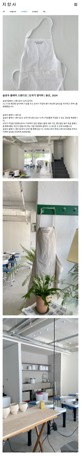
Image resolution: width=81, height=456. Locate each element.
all (4, 11)
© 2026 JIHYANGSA (69, 451)
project (35, 11)
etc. (44, 11)
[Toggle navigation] (75, 4)
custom (24, 11)
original (13, 11)
